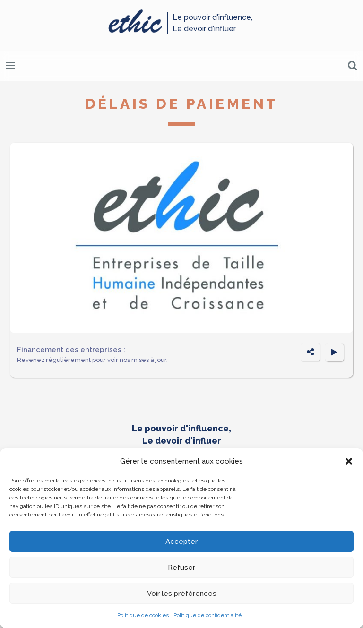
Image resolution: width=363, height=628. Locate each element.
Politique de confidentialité (207, 615)
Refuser (181, 567)
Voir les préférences (181, 593)
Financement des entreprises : (71, 349)
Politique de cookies (143, 615)
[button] (349, 461)
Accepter (181, 541)
